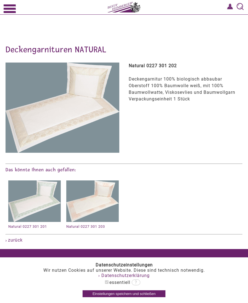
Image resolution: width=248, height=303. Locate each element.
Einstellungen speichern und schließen (124, 294)
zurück (14, 240)
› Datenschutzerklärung (124, 275)
